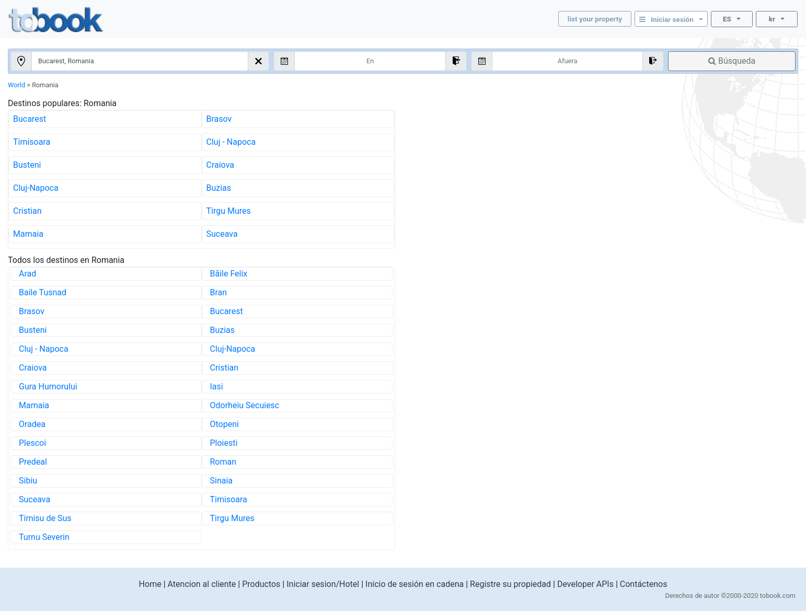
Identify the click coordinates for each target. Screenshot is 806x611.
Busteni (27, 165)
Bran (218, 292)
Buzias (219, 188)
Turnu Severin (44, 537)
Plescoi (32, 443)
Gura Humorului (48, 386)
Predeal (33, 462)
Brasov (219, 119)
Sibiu (28, 481)
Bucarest (29, 119)
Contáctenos (643, 584)
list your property (595, 19)
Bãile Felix (229, 274)
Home (150, 584)
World (16, 85)
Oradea (32, 424)
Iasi (216, 386)
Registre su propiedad (510, 584)
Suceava (222, 234)
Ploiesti (224, 443)
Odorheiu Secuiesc (245, 405)
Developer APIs (585, 584)
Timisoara (31, 142)
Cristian (27, 211)
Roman (223, 462)
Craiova (220, 165)
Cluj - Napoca (231, 142)
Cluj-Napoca (36, 188)
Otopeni (224, 424)
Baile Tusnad (42, 292)
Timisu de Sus (45, 518)
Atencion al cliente (202, 584)
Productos (261, 584)
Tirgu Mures (228, 211)
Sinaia (221, 481)
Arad (27, 274)
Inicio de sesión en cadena (414, 584)
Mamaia (28, 234)
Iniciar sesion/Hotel (322, 584)
